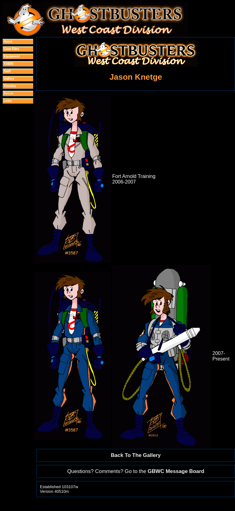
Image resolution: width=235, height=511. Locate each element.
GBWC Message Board (176, 471)
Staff (7, 71)
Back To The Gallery (135, 455)
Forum (8, 93)
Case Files (11, 49)
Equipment (12, 56)
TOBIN (8, 63)
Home (8, 41)
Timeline (10, 86)
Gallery (9, 78)
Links (8, 101)
